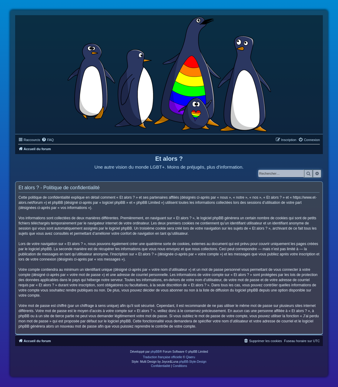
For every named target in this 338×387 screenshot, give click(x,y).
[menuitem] (48, 139)
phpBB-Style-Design (192, 361)
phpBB (155, 351)
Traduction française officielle (162, 357)
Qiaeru (190, 357)
